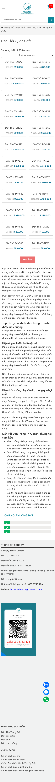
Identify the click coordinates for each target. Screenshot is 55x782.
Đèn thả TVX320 (14, 210)
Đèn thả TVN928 (41, 95)
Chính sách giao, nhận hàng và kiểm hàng (22, 771)
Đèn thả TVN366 (41, 128)
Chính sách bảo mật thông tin (16, 767)
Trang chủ (9, 28)
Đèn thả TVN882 (14, 194)
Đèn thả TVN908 (14, 243)
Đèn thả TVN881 (40, 210)
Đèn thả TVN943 (14, 62)
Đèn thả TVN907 (41, 177)
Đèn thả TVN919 (40, 243)
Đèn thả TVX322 (13, 144)
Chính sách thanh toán (13, 760)
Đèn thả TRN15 (41, 194)
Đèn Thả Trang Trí (25, 28)
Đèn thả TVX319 (40, 227)
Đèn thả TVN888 (14, 227)
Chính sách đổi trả (10, 756)
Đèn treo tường (9, 743)
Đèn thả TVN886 (14, 78)
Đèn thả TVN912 (13, 128)
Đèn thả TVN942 (41, 62)
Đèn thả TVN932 (41, 111)
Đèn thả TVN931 (41, 144)
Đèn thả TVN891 (14, 177)
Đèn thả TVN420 (14, 111)
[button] (27, 522)
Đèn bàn (5, 740)
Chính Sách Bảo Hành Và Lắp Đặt (18, 763)
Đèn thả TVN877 (41, 78)
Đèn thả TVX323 (40, 161)
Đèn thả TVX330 (14, 161)
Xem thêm (27, 259)
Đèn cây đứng (8, 736)
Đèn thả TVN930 (14, 95)
